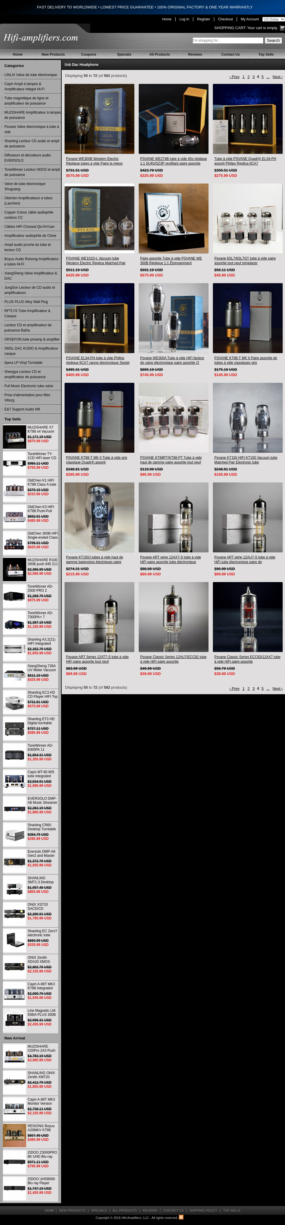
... (268, 77)
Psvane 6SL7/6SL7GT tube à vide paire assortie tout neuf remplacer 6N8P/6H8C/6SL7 (245, 260)
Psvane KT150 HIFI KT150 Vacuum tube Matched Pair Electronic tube (245, 460)
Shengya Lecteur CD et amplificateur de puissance (25, 374)
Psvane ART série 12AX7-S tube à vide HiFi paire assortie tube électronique (170, 559)
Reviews (195, 54)
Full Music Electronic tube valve (28, 386)
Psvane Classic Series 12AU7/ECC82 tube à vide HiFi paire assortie (173, 659)
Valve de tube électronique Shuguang (24, 186)
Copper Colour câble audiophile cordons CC (28, 215)
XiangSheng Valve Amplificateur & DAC (30, 276)
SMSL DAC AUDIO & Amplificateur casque (31, 351)
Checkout (225, 19)
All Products (159, 54)
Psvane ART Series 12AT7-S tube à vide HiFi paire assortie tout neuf (97, 659)
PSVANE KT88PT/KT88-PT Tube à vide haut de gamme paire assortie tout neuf (171, 460)
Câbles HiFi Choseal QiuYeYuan (29, 227)
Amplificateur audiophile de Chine (30, 236)
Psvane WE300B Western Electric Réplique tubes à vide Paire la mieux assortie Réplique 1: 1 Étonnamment (94, 161)
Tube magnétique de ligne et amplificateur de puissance (26, 100)
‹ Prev (234, 77)
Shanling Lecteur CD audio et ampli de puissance (31, 143)
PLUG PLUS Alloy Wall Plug (26, 302)
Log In (184, 19)
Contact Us (230, 54)
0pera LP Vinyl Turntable (23, 363)
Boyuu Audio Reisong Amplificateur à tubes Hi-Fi (31, 261)
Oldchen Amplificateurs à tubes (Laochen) (28, 200)
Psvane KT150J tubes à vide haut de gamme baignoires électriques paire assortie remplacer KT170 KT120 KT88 (96, 559)
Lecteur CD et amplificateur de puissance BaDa (27, 327)
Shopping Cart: (230, 28)
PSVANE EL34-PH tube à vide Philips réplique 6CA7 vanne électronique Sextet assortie (97, 360)
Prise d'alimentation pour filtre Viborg (27, 397)
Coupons (88, 54)
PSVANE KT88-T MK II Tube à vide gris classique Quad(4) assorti (96, 460)
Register (203, 19)
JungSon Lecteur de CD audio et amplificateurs (29, 290)
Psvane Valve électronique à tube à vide (31, 129)
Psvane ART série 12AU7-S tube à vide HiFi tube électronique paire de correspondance (244, 559)
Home (167, 19)
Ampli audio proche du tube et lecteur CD (27, 247)
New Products (53, 54)
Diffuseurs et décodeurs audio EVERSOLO (27, 158)
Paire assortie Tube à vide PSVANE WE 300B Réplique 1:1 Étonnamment (171, 260)
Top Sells (266, 54)
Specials (124, 54)
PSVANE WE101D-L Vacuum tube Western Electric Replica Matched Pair (96, 260)
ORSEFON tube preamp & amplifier (32, 339)
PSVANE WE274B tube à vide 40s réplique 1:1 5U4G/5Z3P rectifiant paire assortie (173, 161)
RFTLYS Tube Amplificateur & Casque (27, 313)
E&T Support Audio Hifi (22, 409)
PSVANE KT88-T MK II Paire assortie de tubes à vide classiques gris (245, 360)
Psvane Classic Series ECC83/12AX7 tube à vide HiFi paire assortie (247, 659)
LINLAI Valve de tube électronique (30, 75)
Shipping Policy (203, 1210)
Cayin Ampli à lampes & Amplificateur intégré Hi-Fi (24, 86)
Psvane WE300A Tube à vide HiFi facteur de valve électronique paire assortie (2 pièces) (172, 360)
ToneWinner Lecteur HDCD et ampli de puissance (32, 172)
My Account (250, 19)
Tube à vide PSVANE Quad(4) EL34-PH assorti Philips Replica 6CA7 (245, 161)
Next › (277, 77)
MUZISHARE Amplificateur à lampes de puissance (32, 115)
